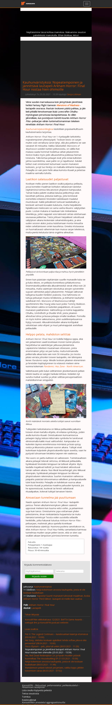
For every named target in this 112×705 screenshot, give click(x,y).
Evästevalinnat (29, 699)
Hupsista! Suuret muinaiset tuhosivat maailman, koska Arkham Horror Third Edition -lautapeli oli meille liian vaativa (56, 597)
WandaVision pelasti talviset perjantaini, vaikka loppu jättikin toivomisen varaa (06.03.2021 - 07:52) (54, 669)
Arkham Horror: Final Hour (42, 604)
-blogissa (39, 129)
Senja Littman (74, 94)
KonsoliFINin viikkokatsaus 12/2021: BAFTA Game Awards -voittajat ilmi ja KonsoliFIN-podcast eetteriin (54, 621)
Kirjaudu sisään (39, 576)
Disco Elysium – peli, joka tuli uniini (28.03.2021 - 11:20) (52, 646)
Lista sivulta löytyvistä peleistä (37, 690)
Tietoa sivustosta (30, 693)
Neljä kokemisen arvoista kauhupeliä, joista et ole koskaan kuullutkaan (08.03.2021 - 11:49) (54, 663)
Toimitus (26, 696)
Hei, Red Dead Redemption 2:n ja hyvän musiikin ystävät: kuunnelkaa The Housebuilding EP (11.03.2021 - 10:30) (53, 657)
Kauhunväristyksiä (37, 82)
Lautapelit (36, 608)
